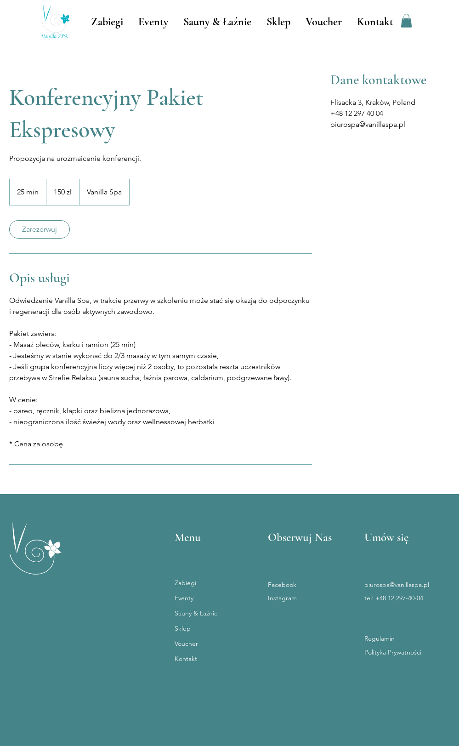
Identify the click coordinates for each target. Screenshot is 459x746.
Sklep (183, 628)
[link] (39, 229)
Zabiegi (185, 583)
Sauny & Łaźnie (196, 613)
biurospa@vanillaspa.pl (396, 585)
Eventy (184, 598)
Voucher (186, 643)
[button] (406, 21)
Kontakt (186, 659)
